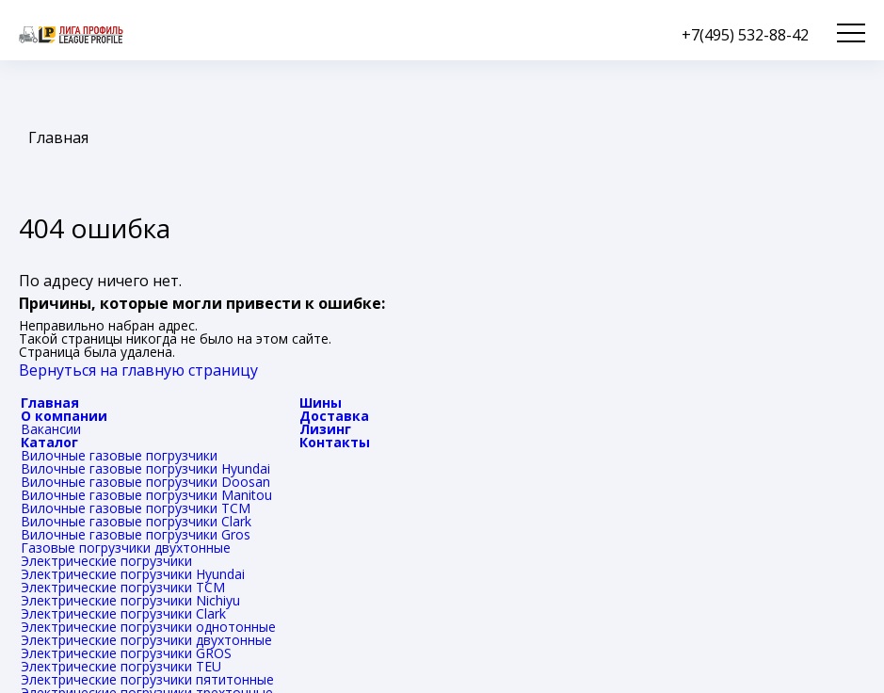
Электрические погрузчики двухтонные (146, 640)
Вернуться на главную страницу (138, 370)
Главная (50, 402)
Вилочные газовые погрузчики (119, 455)
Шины (320, 402)
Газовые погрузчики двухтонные (126, 547)
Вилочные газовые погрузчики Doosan (145, 482)
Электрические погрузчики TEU (121, 666)
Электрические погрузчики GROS (126, 653)
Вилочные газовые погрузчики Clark (136, 521)
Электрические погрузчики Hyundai (133, 574)
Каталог (49, 442)
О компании (64, 416)
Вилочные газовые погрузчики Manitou (146, 495)
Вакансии (51, 429)
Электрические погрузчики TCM (123, 587)
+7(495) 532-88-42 (745, 34)
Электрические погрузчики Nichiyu (130, 600)
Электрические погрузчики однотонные (148, 627)
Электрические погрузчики (106, 561)
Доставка (334, 416)
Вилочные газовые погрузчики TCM (135, 508)
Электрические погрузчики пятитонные (147, 679)
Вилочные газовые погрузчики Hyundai (145, 468)
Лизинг (325, 429)
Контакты (334, 442)
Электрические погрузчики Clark (123, 613)
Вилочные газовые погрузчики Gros (135, 534)
